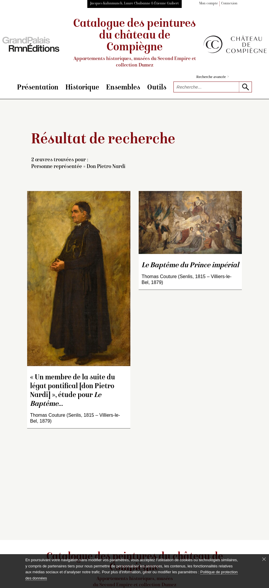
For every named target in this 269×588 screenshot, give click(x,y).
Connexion (229, 4)
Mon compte (208, 4)
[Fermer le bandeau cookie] (264, 559)
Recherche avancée (212, 76)
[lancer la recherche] (245, 87)
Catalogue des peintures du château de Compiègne (134, 43)
